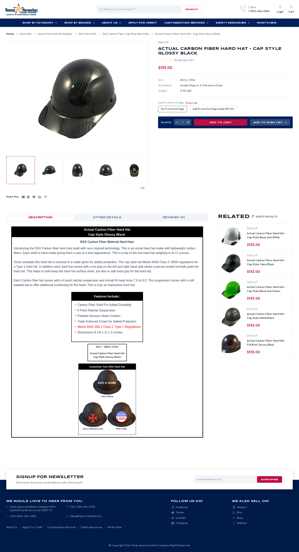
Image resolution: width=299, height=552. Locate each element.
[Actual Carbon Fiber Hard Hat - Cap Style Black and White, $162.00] (231, 236)
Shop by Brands (79, 23)
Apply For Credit (142, 23)
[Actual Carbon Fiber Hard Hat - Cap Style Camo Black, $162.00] (231, 263)
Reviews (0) (174, 217)
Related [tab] (248, 216)
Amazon (242, 507)
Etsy (239, 512)
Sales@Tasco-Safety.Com (85, 516)
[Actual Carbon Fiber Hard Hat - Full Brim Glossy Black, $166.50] (231, 343)
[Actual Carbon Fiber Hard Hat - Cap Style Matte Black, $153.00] (231, 317)
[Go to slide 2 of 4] (142, 188)
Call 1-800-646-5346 (23, 516)
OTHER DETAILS (107, 217)
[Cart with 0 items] (291, 9)
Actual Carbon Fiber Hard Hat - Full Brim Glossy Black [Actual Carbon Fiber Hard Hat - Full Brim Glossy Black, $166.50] (266, 342)
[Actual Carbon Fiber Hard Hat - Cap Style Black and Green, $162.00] (231, 290)
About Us (111, 23)
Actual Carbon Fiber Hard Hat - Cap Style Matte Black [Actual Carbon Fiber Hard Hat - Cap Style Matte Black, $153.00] (266, 316)
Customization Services (186, 23)
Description (40, 217)
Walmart (242, 523)
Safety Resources (233, 23)
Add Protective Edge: (177, 102)
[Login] (280, 9)
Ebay (240, 518)
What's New (267, 23)
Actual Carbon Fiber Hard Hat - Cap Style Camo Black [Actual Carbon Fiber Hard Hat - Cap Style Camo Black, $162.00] (266, 262)
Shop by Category (39, 23)
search (191, 9)
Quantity (166, 122)
